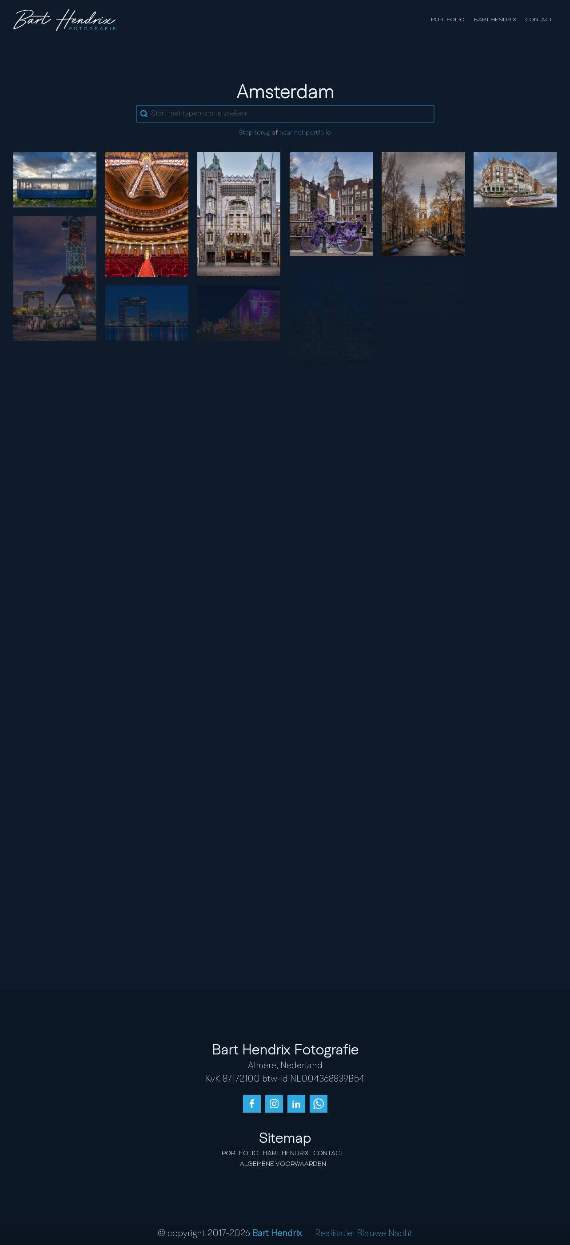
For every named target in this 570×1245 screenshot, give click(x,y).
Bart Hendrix (495, 19)
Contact (538, 19)
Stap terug (254, 133)
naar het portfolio (305, 133)
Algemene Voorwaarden (283, 1164)
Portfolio (448, 19)
